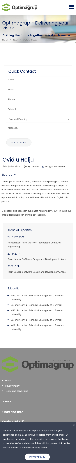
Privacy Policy (37, 457)
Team (16, 39)
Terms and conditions (16, 391)
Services (13, 57)
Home (5, 39)
